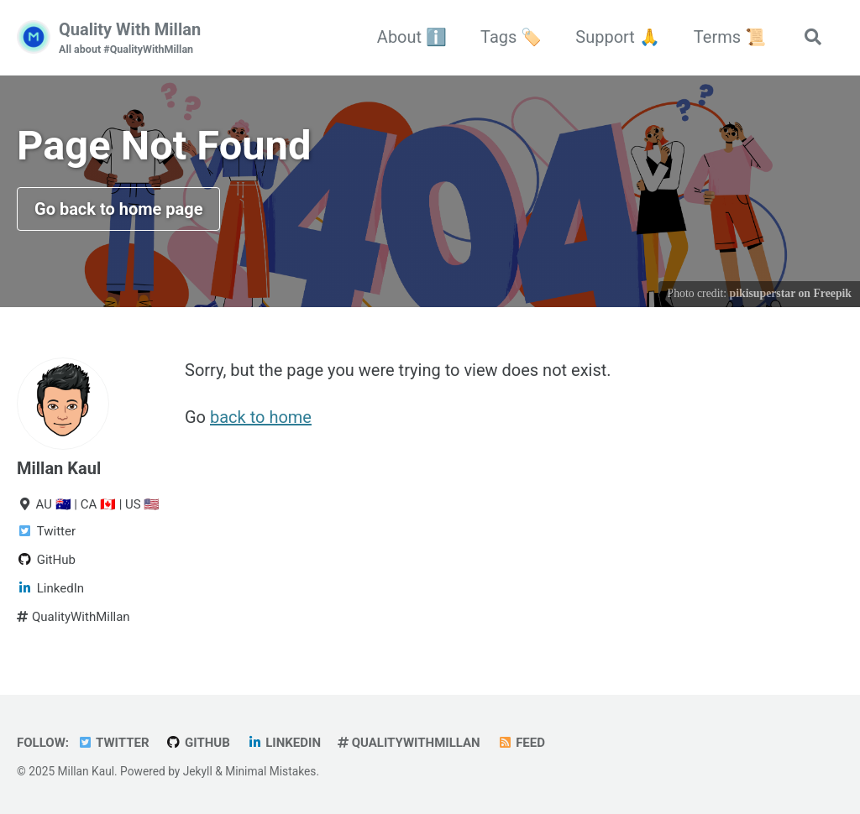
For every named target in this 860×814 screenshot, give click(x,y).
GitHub (198, 742)
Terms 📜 (730, 37)
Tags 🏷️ (511, 37)
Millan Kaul (59, 468)
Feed (521, 742)
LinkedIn (284, 742)
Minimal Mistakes (270, 771)
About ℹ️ (412, 37)
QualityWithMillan (409, 742)
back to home (261, 417)
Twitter (113, 742)
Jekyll (197, 771)
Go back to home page (118, 209)
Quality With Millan (130, 38)
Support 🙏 (617, 37)
